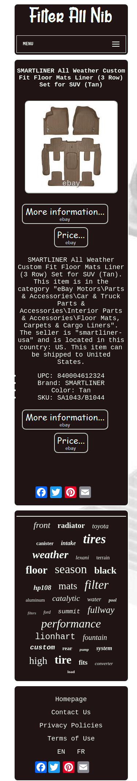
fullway (101, 610)
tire (63, 659)
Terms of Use (71, 738)
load (71, 671)
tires (94, 539)
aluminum (35, 600)
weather (50, 554)
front (42, 525)
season (71, 569)
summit (69, 611)
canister (44, 543)
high (38, 660)
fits (83, 662)
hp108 (43, 587)
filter (96, 584)
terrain (103, 557)
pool (112, 600)
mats (67, 585)
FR (81, 751)
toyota (100, 526)
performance (71, 623)
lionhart (55, 637)
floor (36, 570)
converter (104, 663)
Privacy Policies (71, 725)
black (105, 570)
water (94, 599)
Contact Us (71, 712)
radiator (71, 525)
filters (32, 613)
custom (42, 648)
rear (67, 648)
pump (84, 649)
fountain (95, 637)
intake (68, 543)
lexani (82, 557)
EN (61, 751)
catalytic (66, 598)
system (104, 648)
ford (47, 612)
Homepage (71, 699)
